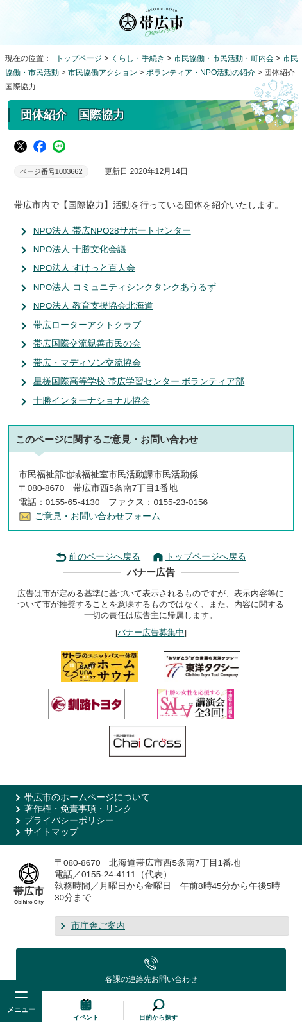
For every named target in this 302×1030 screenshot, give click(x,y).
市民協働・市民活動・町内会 (224, 58)
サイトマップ (51, 832)
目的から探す (158, 1017)
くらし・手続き (138, 58)
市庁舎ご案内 (98, 926)
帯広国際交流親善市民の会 (87, 343)
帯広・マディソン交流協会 (87, 363)
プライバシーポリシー (69, 820)
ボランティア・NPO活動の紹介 (201, 72)
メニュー (21, 1009)
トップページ (79, 58)
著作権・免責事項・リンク (78, 809)
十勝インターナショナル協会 (91, 401)
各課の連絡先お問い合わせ (151, 979)
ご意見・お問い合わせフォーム (97, 516)
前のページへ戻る (104, 557)
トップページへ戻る (205, 557)
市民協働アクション (102, 72)
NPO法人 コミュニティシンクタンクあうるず (124, 287)
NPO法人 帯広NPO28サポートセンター (112, 231)
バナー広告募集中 (150, 632)
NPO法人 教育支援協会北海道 (93, 306)
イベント (86, 1017)
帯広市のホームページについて (87, 797)
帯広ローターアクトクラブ (87, 325)
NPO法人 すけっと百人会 (84, 268)
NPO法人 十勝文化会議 (79, 249)
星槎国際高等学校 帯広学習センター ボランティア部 (139, 381)
